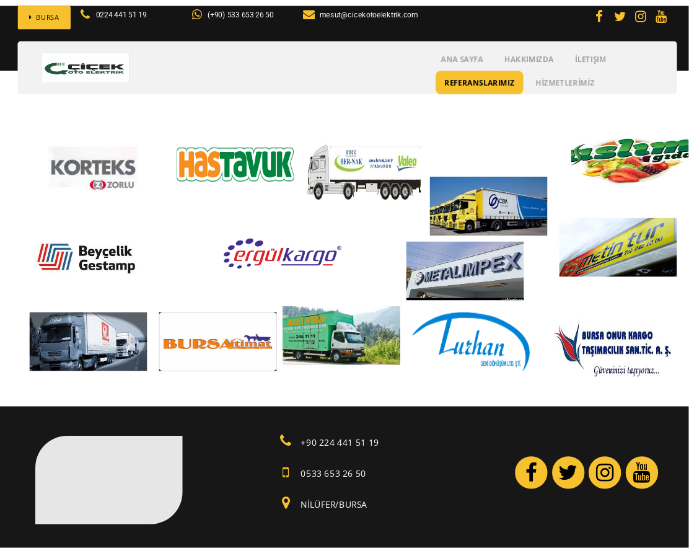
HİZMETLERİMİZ (565, 82)
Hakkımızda (529, 58)
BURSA (44, 17)
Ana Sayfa (462, 58)
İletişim (590, 58)
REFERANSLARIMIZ (479, 82)
